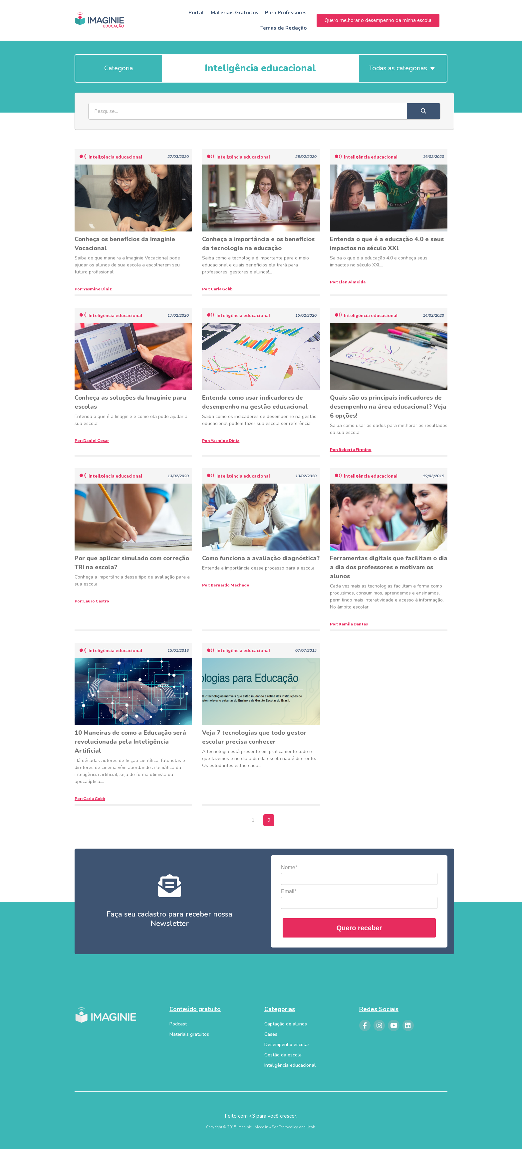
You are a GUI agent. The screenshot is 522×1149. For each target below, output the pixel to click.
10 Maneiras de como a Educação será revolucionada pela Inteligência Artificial (130, 742)
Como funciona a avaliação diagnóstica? (261, 558)
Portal (196, 12)
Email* (288, 891)
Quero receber (359, 928)
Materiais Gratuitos (234, 12)
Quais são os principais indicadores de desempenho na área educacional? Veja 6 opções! (388, 407)
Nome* (289, 867)
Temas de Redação (283, 28)
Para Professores (286, 12)
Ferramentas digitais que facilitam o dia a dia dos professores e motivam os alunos (388, 567)
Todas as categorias (402, 68)
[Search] (423, 111)
